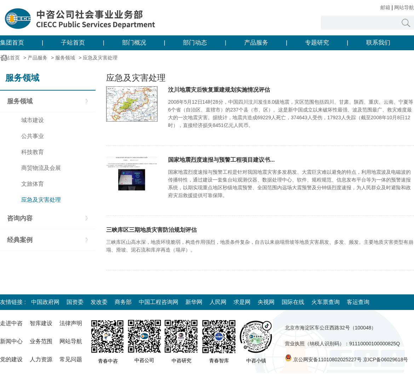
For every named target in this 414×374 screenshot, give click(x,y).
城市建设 (32, 120)
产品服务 (256, 42)
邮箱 (385, 7)
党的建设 (11, 359)
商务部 (123, 302)
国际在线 (293, 302)
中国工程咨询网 (158, 302)
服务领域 (65, 58)
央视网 (266, 302)
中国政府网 (45, 302)
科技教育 (32, 152)
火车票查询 (325, 302)
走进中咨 (11, 323)
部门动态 (195, 42)
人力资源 (41, 359)
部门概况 (134, 42)
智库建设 (41, 323)
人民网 (217, 302)
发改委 (99, 302)
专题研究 (317, 42)
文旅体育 (32, 184)
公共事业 (32, 136)
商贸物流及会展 (41, 168)
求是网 (242, 302)
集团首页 (12, 42)
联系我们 (378, 42)
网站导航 (404, 7)
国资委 (75, 302)
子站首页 (73, 42)
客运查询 (358, 302)
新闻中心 (11, 341)
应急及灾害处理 (100, 58)
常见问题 (70, 359)
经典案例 (20, 239)
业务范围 (41, 341)
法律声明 (70, 323)
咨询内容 (20, 218)
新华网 (193, 302)
